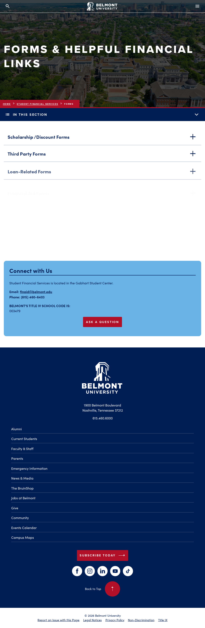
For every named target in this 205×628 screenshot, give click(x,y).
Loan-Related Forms (103, 175)
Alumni (16, 429)
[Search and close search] (7, 6)
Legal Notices (92, 620)
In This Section (102, 114)
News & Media (22, 478)
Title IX (163, 620)
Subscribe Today (103, 555)
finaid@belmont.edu (36, 291)
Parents (17, 458)
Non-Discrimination (141, 620)
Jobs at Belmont (23, 498)
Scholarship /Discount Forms (103, 137)
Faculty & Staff (22, 448)
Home (7, 104)
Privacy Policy (114, 620)
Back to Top (102, 589)
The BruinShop (22, 488)
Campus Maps (22, 537)
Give (14, 508)
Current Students (24, 438)
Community (20, 517)
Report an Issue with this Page (58, 620)
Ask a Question (102, 322)
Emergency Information (29, 468)
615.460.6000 (103, 418)
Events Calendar (24, 527)
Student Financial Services (37, 104)
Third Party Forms (103, 155)
